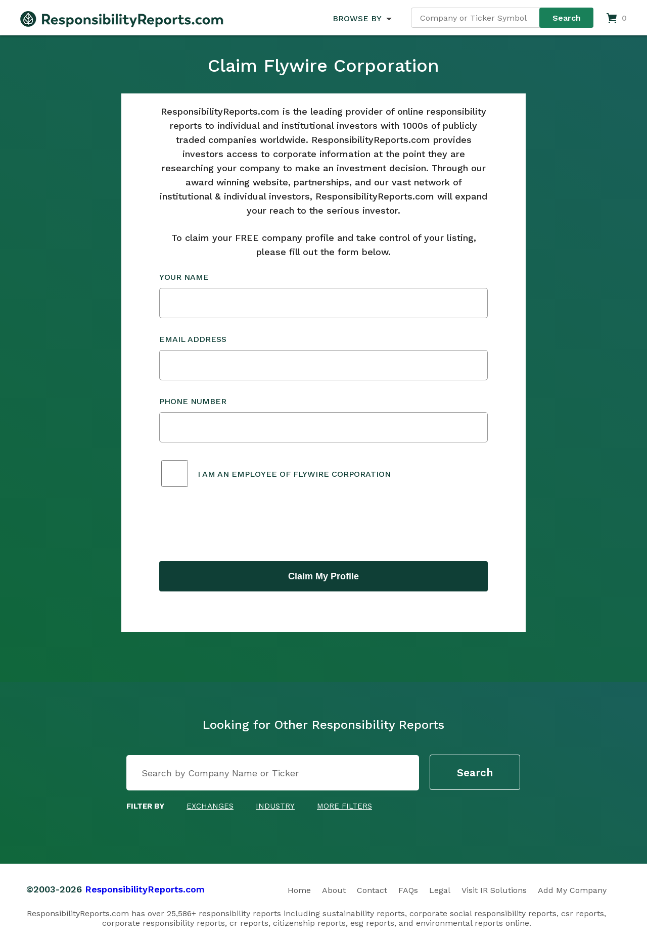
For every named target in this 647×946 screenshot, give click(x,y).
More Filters (344, 806)
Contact (372, 890)
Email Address (323, 357)
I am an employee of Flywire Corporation (294, 474)
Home (299, 890)
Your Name (323, 295)
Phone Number (323, 419)
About (334, 890)
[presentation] (236, 525)
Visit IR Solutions (494, 890)
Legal (439, 890)
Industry (275, 806)
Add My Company (572, 890)
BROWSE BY (357, 18)
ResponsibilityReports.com (145, 889)
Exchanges (210, 806)
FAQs (408, 890)
